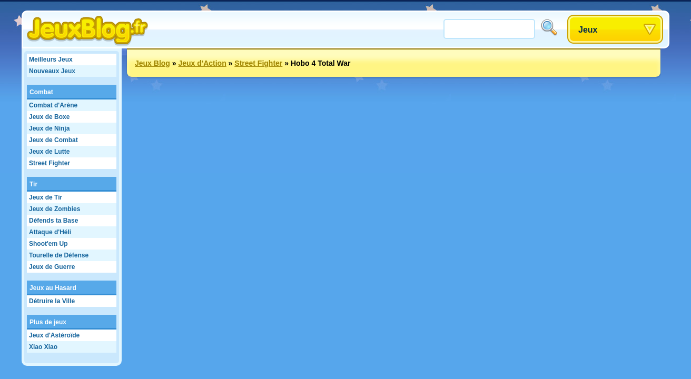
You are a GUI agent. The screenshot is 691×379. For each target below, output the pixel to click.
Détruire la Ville (52, 301)
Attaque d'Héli (50, 232)
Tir (33, 184)
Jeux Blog (152, 63)
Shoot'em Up (48, 243)
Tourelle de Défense (58, 255)
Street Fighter (49, 163)
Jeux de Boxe (49, 117)
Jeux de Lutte (49, 151)
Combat (41, 92)
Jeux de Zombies (54, 209)
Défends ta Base (53, 220)
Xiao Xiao (43, 347)
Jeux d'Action (202, 63)
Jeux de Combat (53, 140)
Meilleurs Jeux (51, 59)
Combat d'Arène (53, 105)
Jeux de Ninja (49, 128)
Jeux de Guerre (52, 267)
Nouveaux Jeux (52, 71)
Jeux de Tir (45, 197)
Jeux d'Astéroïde (54, 335)
